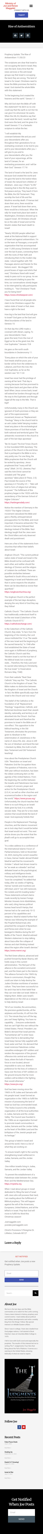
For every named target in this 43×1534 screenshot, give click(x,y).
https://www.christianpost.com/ (19, 295)
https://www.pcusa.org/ (24, 798)
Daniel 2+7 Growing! (12, 1462)
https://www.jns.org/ (14, 1084)
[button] (31, 5)
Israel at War (9, 1472)
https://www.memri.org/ (15, 950)
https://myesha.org (13, 1184)
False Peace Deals (11, 1442)
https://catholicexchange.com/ (18, 624)
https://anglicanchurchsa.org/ (18, 592)
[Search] (35, 1293)
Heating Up (8, 1452)
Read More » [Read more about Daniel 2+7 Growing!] (8, 1468)
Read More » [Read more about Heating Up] (8, 1458)
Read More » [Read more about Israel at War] (8, 1478)
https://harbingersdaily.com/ (17, 502)
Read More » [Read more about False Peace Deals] (8, 1448)
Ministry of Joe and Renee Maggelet (10, 6)
